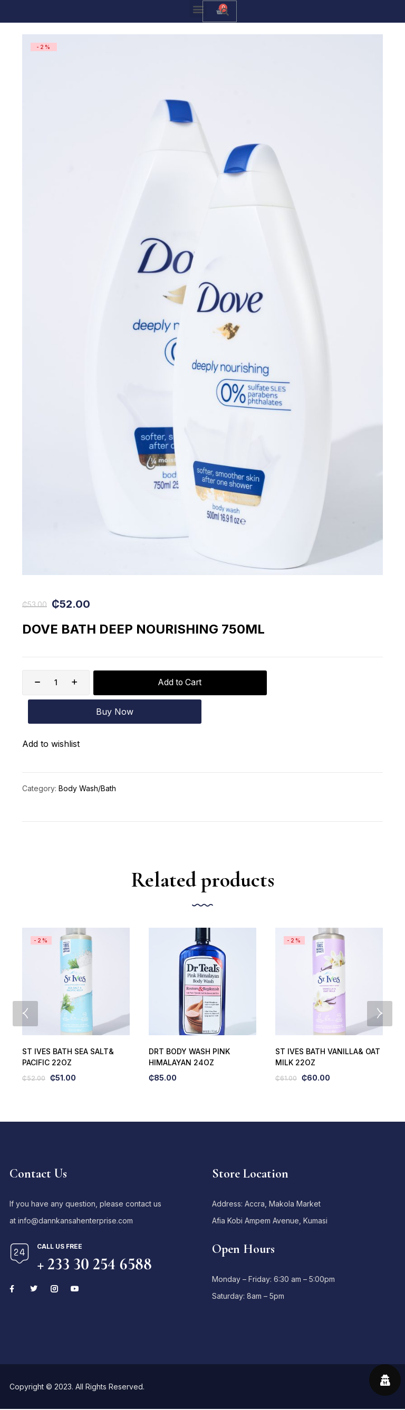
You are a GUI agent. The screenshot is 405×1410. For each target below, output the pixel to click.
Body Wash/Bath (87, 760)
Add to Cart (163, 682)
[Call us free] (19, 1225)
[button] (198, 8)
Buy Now (305, 682)
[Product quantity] (56, 682)
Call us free (59, 1218)
